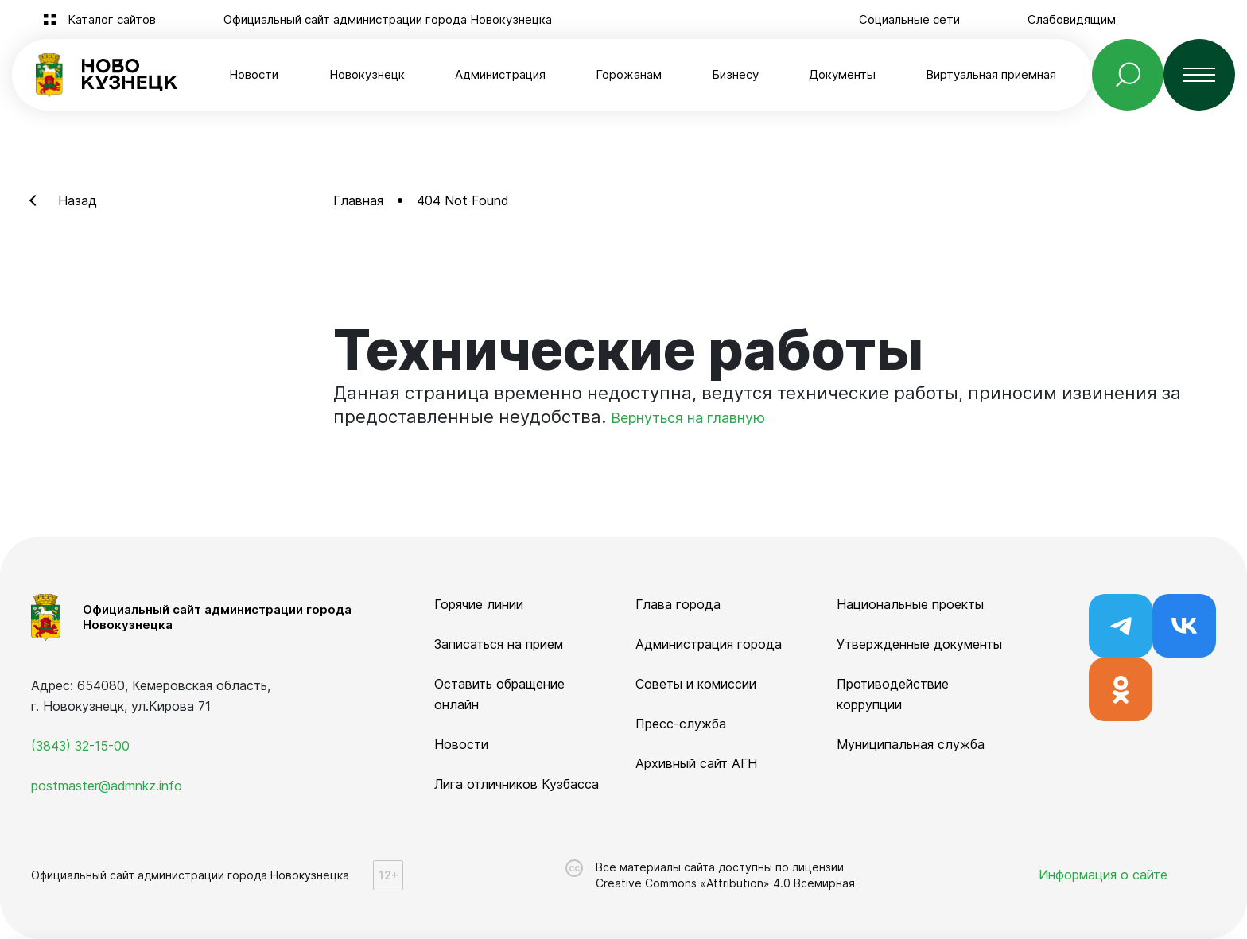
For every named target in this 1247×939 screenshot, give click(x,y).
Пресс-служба (680, 723)
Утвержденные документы (919, 644)
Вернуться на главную (688, 417)
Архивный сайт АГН (696, 763)
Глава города (678, 604)
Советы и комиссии (695, 684)
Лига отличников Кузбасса (516, 784)
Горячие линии (478, 604)
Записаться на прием (498, 644)
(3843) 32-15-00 (80, 746)
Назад (77, 200)
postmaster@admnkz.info (106, 785)
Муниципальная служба (911, 744)
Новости (253, 74)
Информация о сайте (1103, 875)
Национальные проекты (910, 604)
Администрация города (708, 644)
